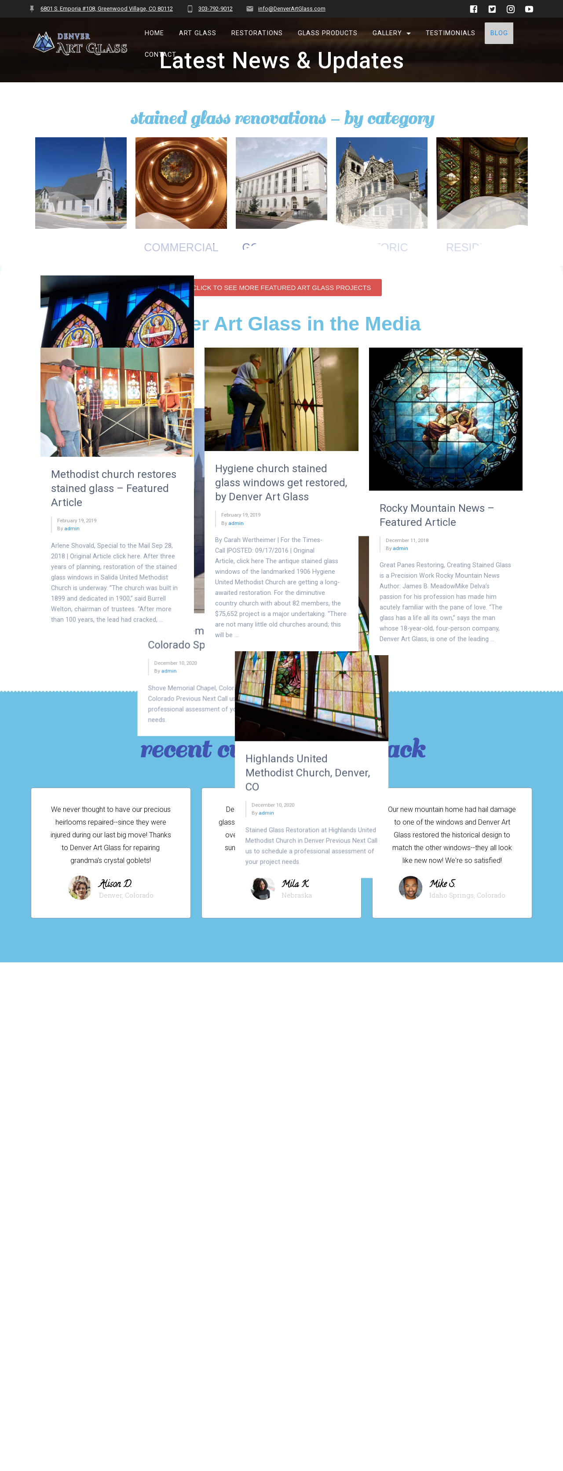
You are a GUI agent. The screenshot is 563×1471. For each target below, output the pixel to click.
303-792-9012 (215, 8)
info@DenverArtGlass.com (291, 8)
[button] (281, 662)
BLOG (499, 33)
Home (154, 33)
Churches (81, 270)
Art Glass (197, 33)
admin (72, 471)
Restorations (257, 33)
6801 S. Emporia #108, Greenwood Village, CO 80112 (106, 8)
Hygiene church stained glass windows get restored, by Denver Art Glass (281, 857)
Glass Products (328, 33)
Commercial (181, 270)
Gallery (387, 33)
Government (281, 270)
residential (482, 270)
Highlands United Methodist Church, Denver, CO (442, 534)
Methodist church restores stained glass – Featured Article (113, 863)
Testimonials (450, 33)
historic (382, 270)
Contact (160, 55)
